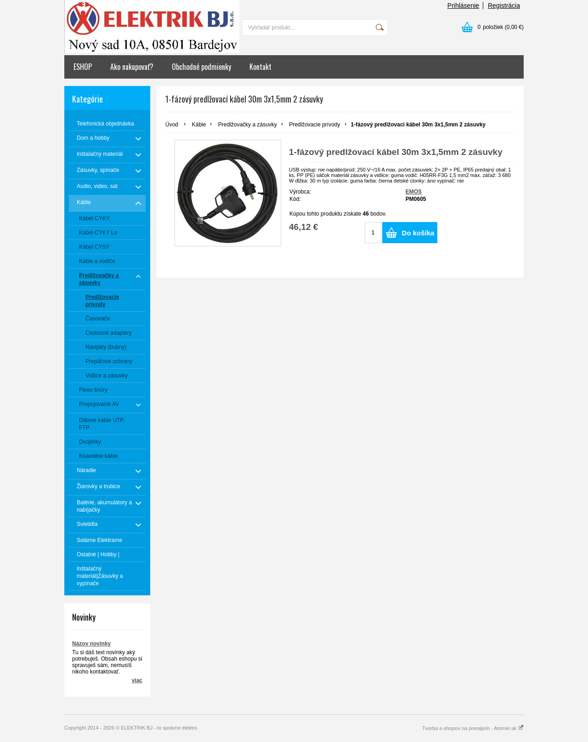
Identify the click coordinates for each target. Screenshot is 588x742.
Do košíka (418, 233)
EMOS (414, 191)
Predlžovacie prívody (314, 124)
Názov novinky (91, 643)
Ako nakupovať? (131, 66)
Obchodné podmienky (201, 66)
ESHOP (83, 66)
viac (137, 680)
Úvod (171, 124)
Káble (199, 124)
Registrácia (504, 5)
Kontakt (260, 66)
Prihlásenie (463, 5)
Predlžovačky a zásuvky (247, 124)
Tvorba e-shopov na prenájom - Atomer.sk (473, 728)
